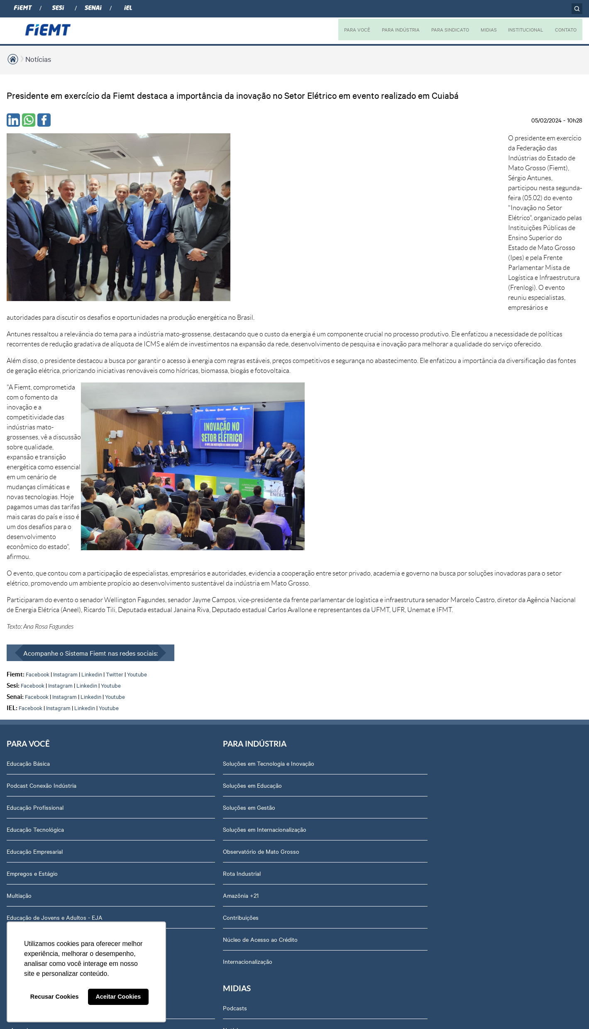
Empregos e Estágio (32, 615)
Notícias (38, 59)
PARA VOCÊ (346, 29)
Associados (245, 505)
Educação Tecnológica (35, 571)
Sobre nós (462, 505)
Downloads (463, 813)
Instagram (65, 415)
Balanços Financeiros (476, 769)
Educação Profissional (35, 549)
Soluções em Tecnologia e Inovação (167, 505)
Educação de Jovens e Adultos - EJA (55, 659)
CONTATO (565, 29)
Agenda (459, 659)
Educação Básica (28, 505)
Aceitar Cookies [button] (118, 996)
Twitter (114, 415)
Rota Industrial (140, 615)
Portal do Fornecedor (476, 703)
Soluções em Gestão (147, 549)
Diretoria (460, 527)
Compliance (464, 571)
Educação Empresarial (35, 593)
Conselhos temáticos (476, 615)
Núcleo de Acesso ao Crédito (158, 681)
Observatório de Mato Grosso (159, 593)
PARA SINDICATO (443, 29)
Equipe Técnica (468, 637)
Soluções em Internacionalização (163, 571)
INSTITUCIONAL (522, 29)
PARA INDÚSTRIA (391, 29)
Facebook (37, 415)
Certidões (461, 835)
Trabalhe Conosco (472, 681)
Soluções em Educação (150, 527)
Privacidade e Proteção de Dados (491, 791)
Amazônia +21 (139, 637)
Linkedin (91, 415)
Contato (459, 725)
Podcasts (352, 505)
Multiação (19, 637)
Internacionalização (31, 681)
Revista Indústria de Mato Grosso (383, 549)
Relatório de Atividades (369, 571)
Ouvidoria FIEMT (470, 747)
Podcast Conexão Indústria (41, 527)
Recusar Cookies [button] (54, 996)
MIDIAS (483, 29)
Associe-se (244, 527)
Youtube (137, 415)
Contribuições (139, 659)
